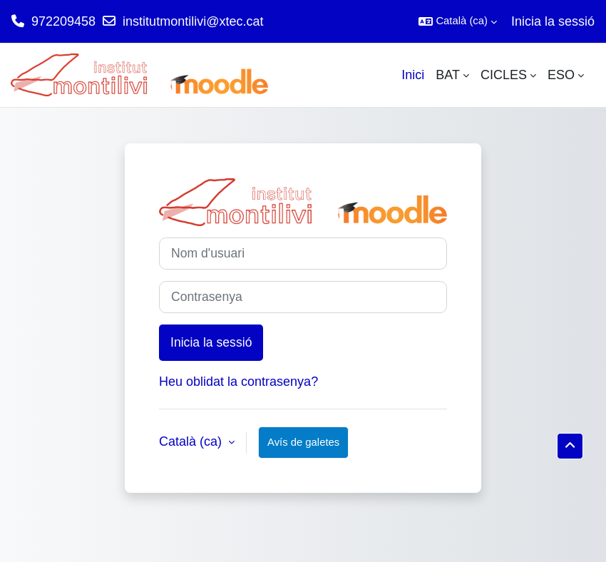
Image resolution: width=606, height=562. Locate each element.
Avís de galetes (303, 442)
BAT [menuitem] (448, 75)
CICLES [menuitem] (504, 75)
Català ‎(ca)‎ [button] (192, 441)
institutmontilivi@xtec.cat (193, 21)
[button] (457, 21)
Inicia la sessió (553, 21)
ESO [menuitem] (561, 75)
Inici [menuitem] (412, 75)
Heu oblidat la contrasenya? (238, 381)
